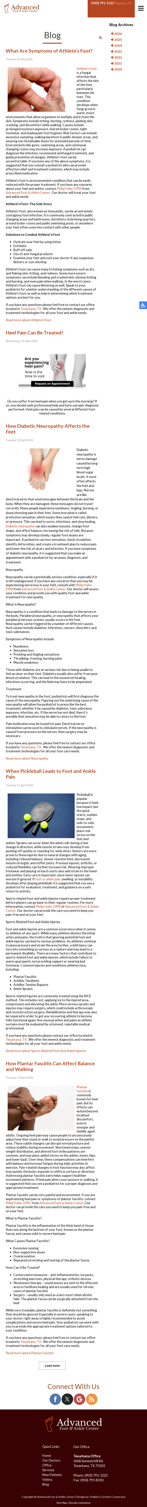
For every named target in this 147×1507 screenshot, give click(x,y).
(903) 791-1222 (102, 3)
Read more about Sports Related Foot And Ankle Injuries (46, 1056)
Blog (45, 1484)
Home (46, 1456)
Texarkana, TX (30, 314)
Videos (47, 1479)
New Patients (52, 1475)
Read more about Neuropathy (27, 764)
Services (48, 1470)
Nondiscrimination (80, 1502)
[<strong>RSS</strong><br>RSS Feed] (100, 43)
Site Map (61, 1502)
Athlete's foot (87, 74)
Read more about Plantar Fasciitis (30, 1358)
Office (46, 1465)
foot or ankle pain (47, 885)
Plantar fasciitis (82, 1094)
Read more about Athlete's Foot (28, 325)
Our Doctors (51, 1460)
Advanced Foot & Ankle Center (28, 198)
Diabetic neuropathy (20, 531)
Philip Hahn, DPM (69, 194)
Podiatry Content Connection (108, 1496)
